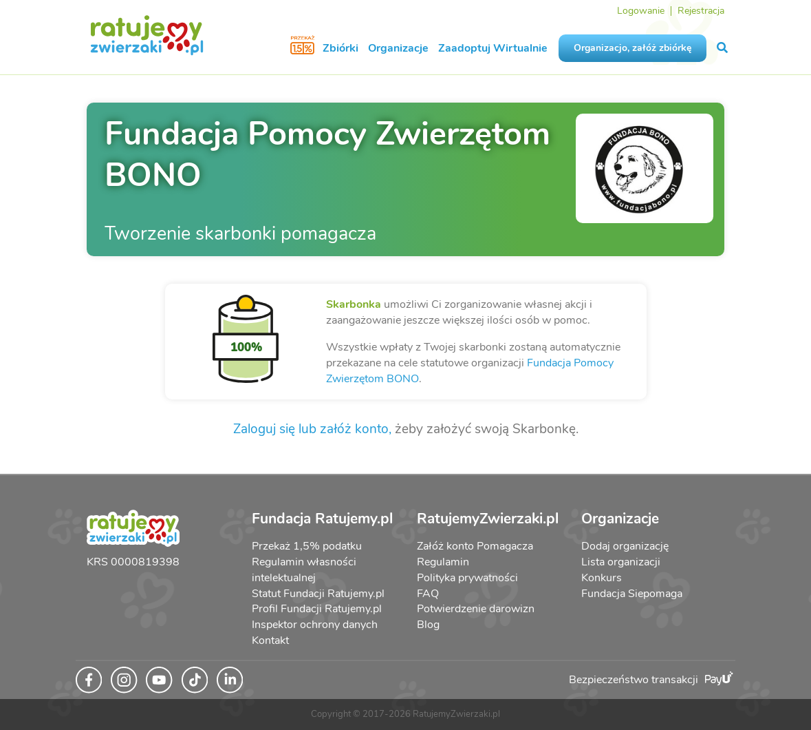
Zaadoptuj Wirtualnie (493, 48)
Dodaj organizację (625, 546)
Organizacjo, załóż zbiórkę (632, 47)
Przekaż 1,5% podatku (307, 546)
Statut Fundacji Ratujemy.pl (318, 593)
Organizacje (398, 48)
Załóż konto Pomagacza (475, 546)
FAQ (428, 593)
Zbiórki (340, 48)
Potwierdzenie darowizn (475, 608)
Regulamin (443, 562)
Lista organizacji (620, 562)
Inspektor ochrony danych (315, 624)
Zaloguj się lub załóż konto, (312, 429)
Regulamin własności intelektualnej (304, 569)
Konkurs (601, 577)
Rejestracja (701, 10)
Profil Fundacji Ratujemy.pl (317, 608)
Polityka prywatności (467, 577)
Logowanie (640, 10)
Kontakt (270, 640)
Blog (428, 624)
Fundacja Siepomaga (631, 593)
